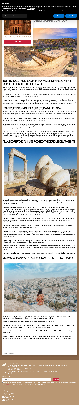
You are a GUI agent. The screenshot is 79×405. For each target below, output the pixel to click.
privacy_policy (7, 399)
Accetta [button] (71, 16)
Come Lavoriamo (8, 393)
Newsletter (6, 377)
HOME (4, 390)
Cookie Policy (7, 398)
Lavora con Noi (7, 395)
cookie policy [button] (31, 9)
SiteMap (5, 401)
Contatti (5, 392)
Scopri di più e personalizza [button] (14, 16)
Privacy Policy (8, 384)
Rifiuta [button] (59, 16)
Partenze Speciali (8, 396)
